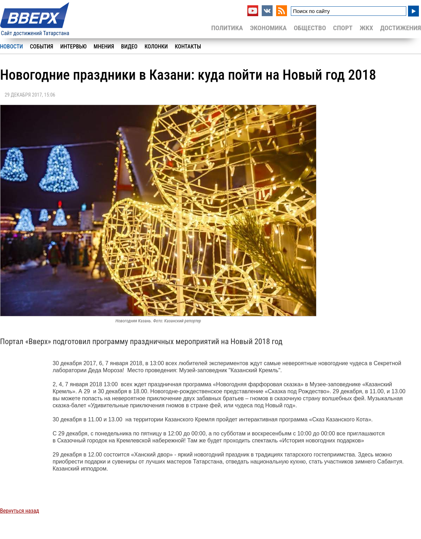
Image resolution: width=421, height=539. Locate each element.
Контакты (188, 46)
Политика (227, 28)
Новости (11, 46)
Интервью (73, 46)
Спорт (343, 28)
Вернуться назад (19, 510)
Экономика (268, 28)
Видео (129, 46)
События (41, 46)
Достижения (400, 28)
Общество (310, 28)
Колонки (156, 46)
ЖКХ (366, 28)
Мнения (104, 46)
